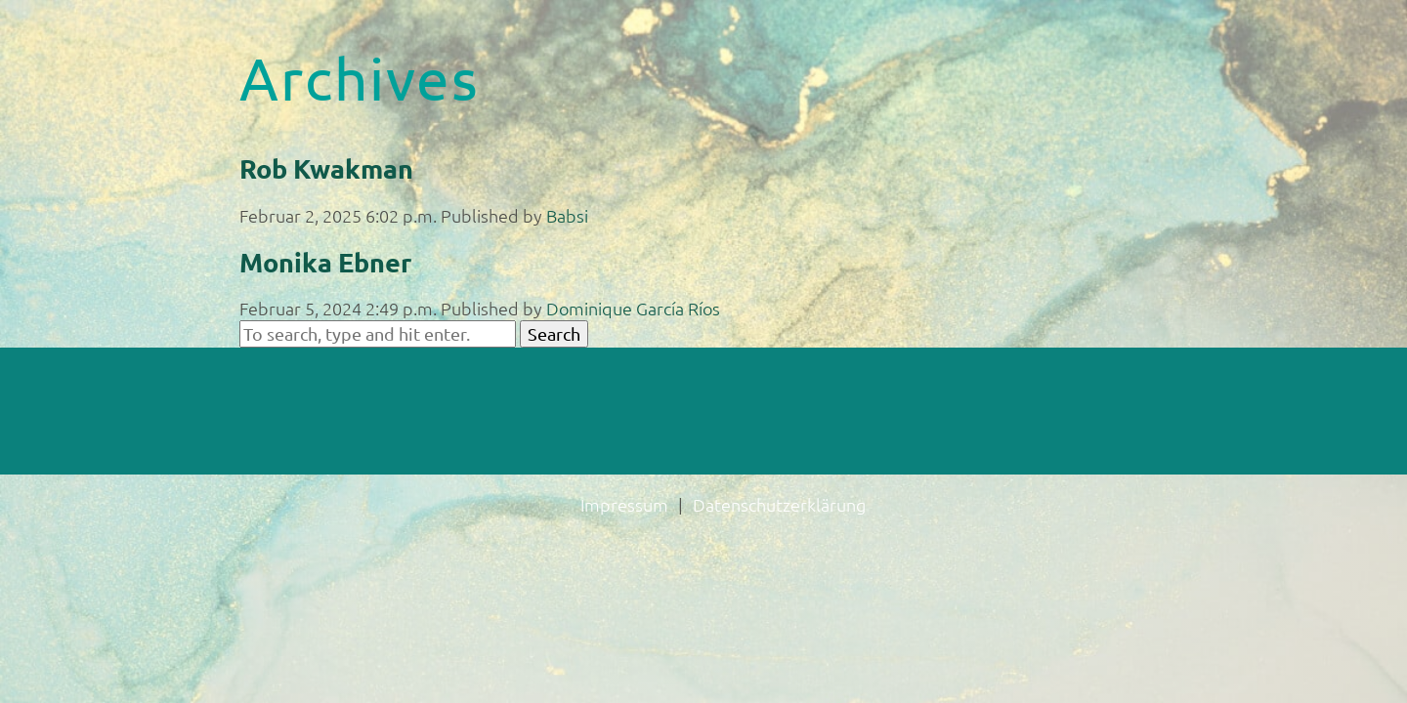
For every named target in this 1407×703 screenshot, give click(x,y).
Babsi (567, 215)
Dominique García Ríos (633, 308)
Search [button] (554, 333)
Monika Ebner (325, 261)
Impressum (624, 504)
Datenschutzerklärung (779, 504)
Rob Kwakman (326, 168)
